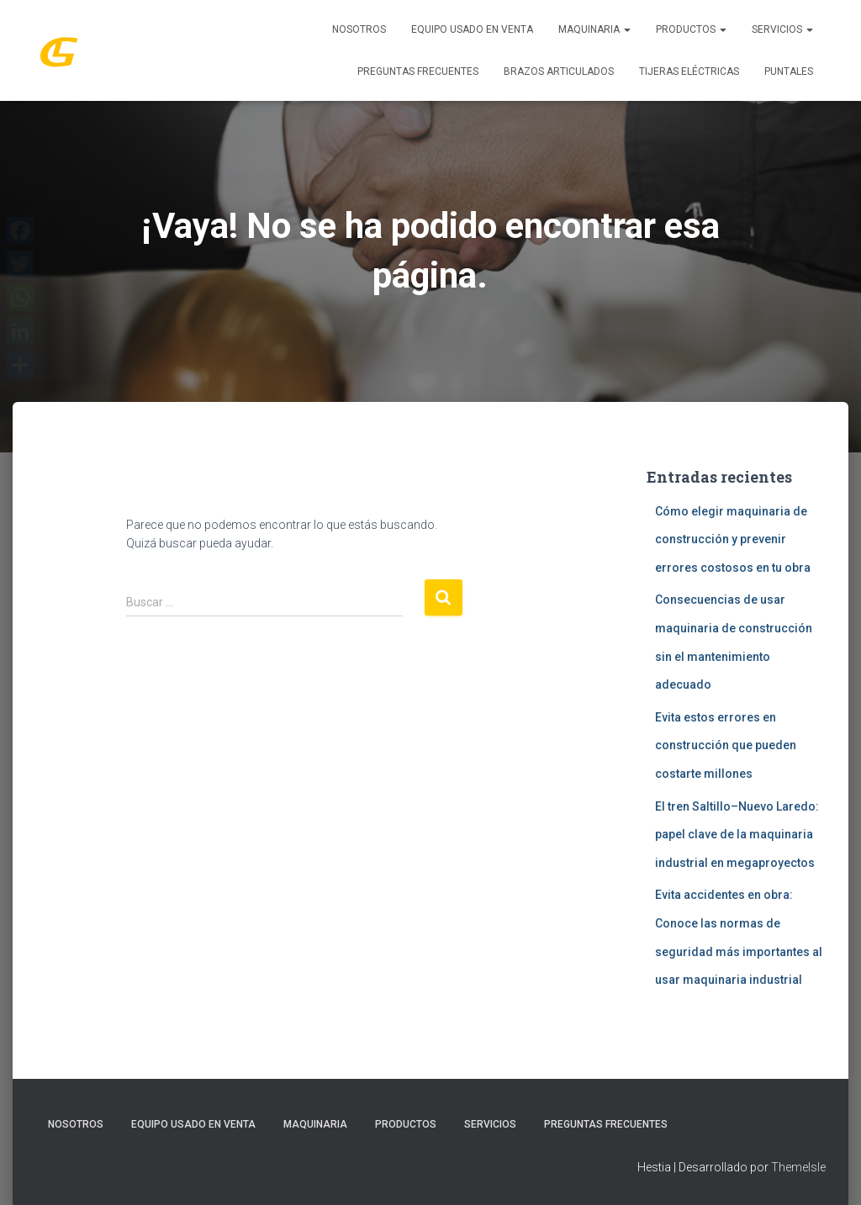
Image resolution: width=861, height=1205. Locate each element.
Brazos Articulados (559, 71)
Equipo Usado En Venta (472, 29)
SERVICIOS (782, 29)
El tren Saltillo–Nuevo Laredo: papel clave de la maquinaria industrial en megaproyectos (737, 834)
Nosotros (359, 29)
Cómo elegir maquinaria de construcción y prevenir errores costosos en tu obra (733, 539)
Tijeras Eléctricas (689, 71)
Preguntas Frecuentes (417, 71)
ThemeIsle (798, 1167)
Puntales (788, 71)
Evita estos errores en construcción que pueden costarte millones (725, 745)
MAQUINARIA (594, 29)
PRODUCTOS (691, 29)
